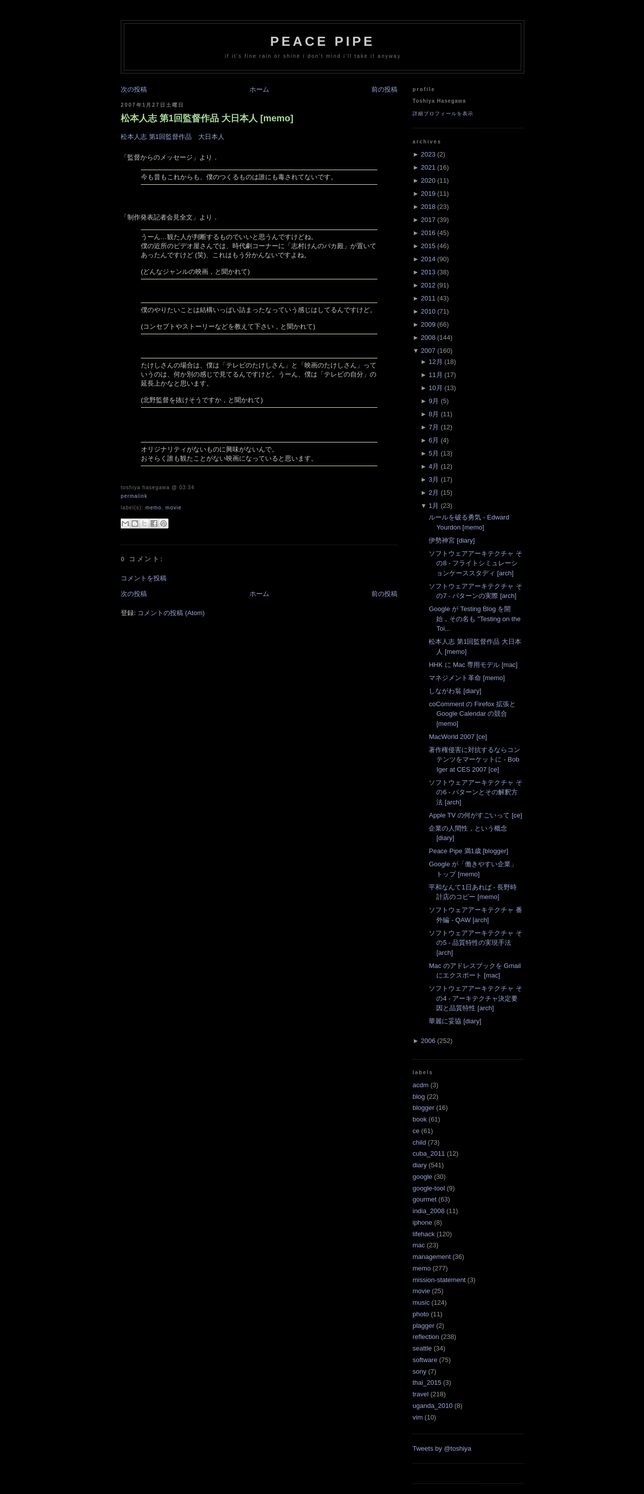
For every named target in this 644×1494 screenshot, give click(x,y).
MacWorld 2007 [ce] (458, 736)
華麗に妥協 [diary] (455, 1021)
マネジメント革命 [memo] (467, 678)
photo (421, 1314)
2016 (428, 233)
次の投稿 (134, 89)
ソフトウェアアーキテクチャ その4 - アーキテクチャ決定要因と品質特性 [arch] (475, 998)
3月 (434, 479)
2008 (428, 337)
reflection (426, 1336)
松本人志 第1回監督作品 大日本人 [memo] (207, 118)
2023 (428, 154)
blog (419, 1096)
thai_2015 (427, 1382)
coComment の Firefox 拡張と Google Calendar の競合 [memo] (472, 713)
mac (419, 1245)
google (422, 1176)
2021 (428, 167)
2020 (428, 180)
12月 (435, 361)
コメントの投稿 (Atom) (171, 613)
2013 (428, 272)
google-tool (429, 1188)
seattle (422, 1348)
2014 (428, 259)
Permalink (134, 496)
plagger (423, 1325)
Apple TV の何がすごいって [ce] (475, 815)
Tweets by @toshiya (442, 1448)
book (420, 1119)
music (421, 1302)
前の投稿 (384, 89)
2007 (428, 350)
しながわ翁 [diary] (455, 691)
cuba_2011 (429, 1153)
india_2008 (429, 1211)
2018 (428, 206)
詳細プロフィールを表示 (443, 113)
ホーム (259, 89)
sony (419, 1371)
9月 (434, 401)
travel (421, 1394)
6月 (434, 440)
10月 (435, 388)
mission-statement (439, 1280)
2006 (428, 1040)
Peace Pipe (322, 41)
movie (174, 507)
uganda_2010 (433, 1405)
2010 (428, 311)
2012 (428, 285)
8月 (434, 414)
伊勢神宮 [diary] (451, 540)
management (432, 1256)
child (419, 1142)
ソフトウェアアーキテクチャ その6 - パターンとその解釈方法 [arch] (475, 792)
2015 (428, 246)
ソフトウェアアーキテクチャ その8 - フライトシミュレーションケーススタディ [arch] (475, 563)
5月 (434, 453)
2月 (434, 492)
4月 (434, 466)
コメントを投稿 (144, 578)
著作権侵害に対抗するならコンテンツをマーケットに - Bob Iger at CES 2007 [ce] (474, 759)
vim (418, 1417)
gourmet (425, 1199)
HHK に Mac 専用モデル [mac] (473, 664)
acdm (421, 1085)
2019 (428, 193)
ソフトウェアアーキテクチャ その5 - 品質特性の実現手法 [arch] (475, 942)
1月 (434, 505)
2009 (428, 324)
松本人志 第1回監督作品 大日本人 (172, 136)
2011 (428, 298)
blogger (423, 1107)
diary (420, 1165)
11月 (435, 375)
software (425, 1360)
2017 (428, 219)
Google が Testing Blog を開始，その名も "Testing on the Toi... (474, 618)
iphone (422, 1222)
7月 (434, 427)
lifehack (424, 1234)
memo (153, 507)
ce (416, 1131)
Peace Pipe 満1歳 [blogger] (468, 851)
